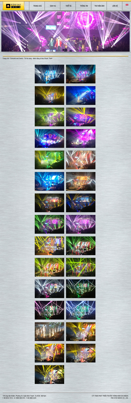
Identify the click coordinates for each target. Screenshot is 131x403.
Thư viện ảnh (99, 6)
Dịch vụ (53, 6)
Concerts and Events (16, 58)
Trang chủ (37, 6)
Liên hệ (115, 6)
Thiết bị (68, 6)
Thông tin (84, 6)
